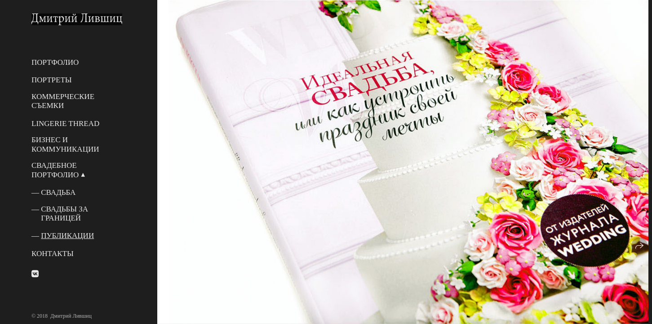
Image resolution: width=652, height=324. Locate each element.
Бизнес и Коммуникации (65, 144)
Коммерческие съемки (62, 101)
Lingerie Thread (65, 123)
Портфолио (55, 62)
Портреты (51, 80)
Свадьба (58, 192)
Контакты (52, 253)
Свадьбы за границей (64, 213)
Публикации (67, 235)
